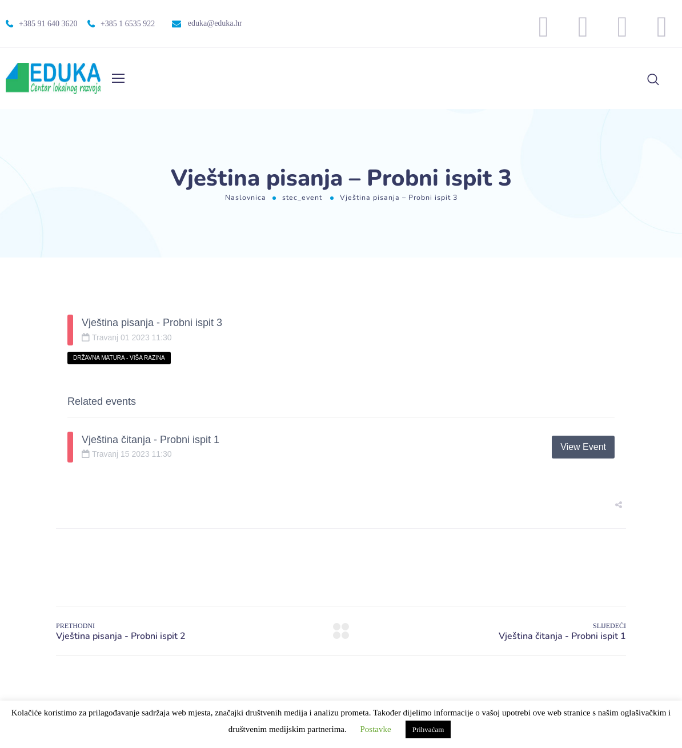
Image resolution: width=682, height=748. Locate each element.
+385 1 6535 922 (128, 23)
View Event (583, 447)
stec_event (302, 197)
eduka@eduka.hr (215, 23)
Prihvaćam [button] (428, 729)
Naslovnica (245, 197)
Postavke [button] (375, 729)
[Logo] (53, 78)
